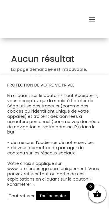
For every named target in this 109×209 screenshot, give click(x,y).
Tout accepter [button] (53, 196)
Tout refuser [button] (22, 196)
